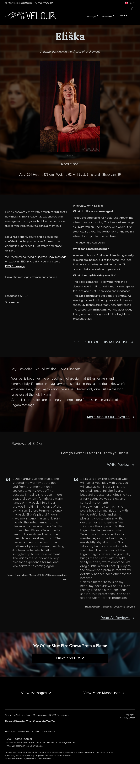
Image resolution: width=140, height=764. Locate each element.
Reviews (17, 738)
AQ (9, 738)
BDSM (35, 731)
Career (28, 738)
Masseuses (24, 731)
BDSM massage (15, 266)
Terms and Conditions (45, 759)
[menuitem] (82, 15)
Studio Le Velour (14, 715)
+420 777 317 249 (45, 2)
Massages (10, 731)
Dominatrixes (48, 731)
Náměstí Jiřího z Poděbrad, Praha (20, 742)
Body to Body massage (51, 257)
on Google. (37, 746)
